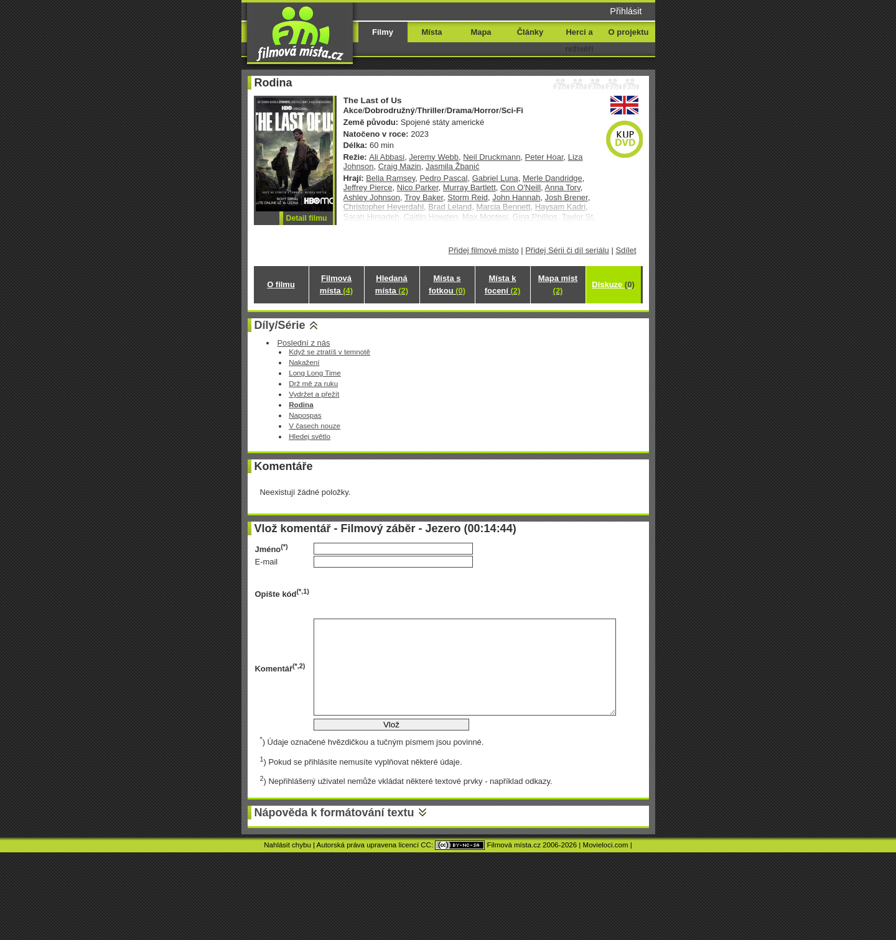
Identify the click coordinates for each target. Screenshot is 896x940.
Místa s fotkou (447, 284)
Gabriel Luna (495, 178)
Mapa (480, 32)
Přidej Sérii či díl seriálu (567, 250)
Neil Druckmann (491, 157)
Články (530, 32)
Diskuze (613, 284)
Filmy (382, 32)
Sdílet (625, 250)
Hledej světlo (309, 436)
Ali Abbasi (386, 157)
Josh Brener (566, 197)
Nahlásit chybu (287, 845)
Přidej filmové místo (484, 250)
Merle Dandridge (552, 178)
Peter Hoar (544, 157)
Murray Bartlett (469, 187)
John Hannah (516, 197)
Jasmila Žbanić (452, 166)
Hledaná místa (391, 284)
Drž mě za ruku (313, 383)
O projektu (629, 32)
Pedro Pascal (443, 178)
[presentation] (408, 593)
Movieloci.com (605, 845)
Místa (431, 32)
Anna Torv (563, 187)
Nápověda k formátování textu (334, 812)
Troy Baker (423, 197)
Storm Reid (467, 197)
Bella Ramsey (390, 178)
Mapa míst (557, 284)
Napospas (305, 415)
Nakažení (304, 362)
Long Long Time (315, 373)
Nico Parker (418, 187)
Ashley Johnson (371, 197)
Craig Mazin (399, 166)
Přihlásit (626, 11)
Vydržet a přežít (314, 394)
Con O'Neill (520, 187)
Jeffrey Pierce (368, 187)
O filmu (281, 284)
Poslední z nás (303, 343)
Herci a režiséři (579, 40)
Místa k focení (503, 284)
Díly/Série (280, 325)
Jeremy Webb (434, 157)
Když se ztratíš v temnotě (329, 352)
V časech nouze (314, 426)
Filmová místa (336, 284)
